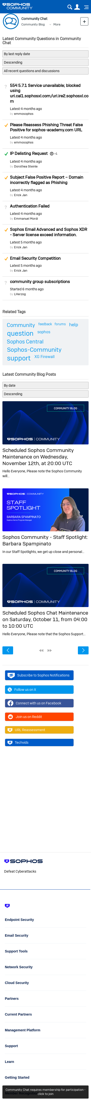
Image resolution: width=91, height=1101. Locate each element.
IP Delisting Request (29, 153)
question (20, 333)
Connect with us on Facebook (34, 703)
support (19, 358)
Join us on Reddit (25, 717)
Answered (6, 154)
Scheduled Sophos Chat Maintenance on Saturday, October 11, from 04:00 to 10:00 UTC (45, 619)
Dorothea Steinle (26, 166)
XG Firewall (44, 356)
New (84, 21)
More (56, 24)
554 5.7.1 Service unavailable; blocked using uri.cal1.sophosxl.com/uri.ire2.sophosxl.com (49, 93)
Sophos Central (25, 341)
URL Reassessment (26, 729)
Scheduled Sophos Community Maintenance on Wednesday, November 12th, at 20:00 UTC (38, 457)
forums (60, 324)
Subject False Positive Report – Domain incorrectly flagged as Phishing (46, 180)
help (73, 325)
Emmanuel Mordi (26, 219)
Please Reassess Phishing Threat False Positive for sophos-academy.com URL (46, 127)
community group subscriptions (40, 281)
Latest (26, 109)
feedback (45, 324)
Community (21, 325)
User (77, 7)
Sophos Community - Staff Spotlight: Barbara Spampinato (45, 540)
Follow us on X (22, 689)
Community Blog (33, 24)
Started (27, 289)
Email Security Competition (35, 258)
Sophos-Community (34, 349)
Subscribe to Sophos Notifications (38, 675)
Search (70, 7)
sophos (43, 331)
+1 (55, 153)
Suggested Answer (6, 125)
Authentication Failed (30, 206)
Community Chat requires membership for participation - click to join (45, 1092)
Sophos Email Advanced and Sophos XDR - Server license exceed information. (48, 232)
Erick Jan (20, 195)
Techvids (18, 742)
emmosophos (23, 114)
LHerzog (20, 294)
